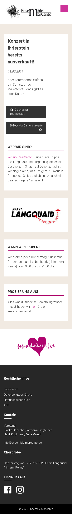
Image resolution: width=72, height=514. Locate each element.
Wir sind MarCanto (20, 157)
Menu (64, 8)
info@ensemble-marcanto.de (23, 442)
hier (33, 306)
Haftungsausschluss (17, 400)
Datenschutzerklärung (18, 394)
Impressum (11, 389)
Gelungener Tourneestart (19, 111)
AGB (6, 405)
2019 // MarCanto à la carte (26, 127)
